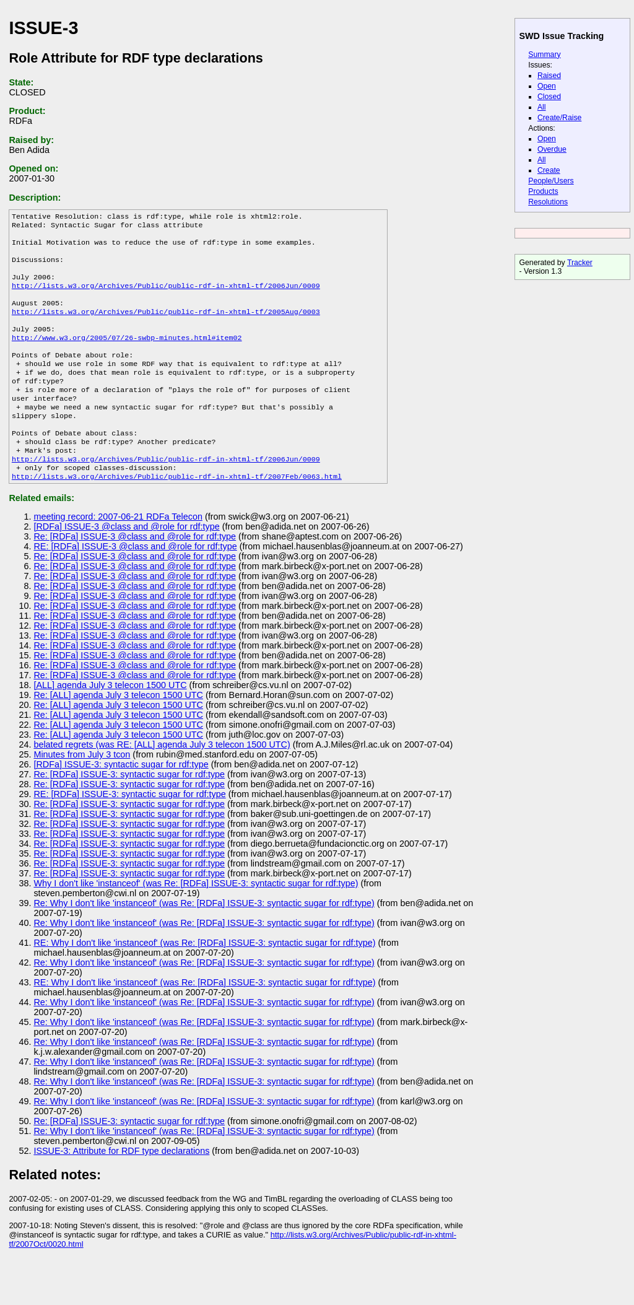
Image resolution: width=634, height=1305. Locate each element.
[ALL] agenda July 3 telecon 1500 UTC (109, 723)
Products (543, 191)
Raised (549, 75)
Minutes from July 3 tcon (81, 793)
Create (548, 170)
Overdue (552, 149)
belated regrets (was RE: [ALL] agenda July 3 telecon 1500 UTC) (161, 783)
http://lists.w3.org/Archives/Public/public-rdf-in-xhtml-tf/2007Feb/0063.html (177, 515)
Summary (544, 54)
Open (546, 86)
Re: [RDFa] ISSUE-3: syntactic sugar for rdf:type (129, 813)
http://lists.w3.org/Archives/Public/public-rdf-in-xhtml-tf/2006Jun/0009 (166, 297)
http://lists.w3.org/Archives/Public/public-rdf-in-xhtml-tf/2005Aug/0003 (166, 326)
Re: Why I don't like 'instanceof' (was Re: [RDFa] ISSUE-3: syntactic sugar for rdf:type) (203, 941)
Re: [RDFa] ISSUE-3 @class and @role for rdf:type (134, 575)
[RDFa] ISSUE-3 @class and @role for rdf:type (126, 565)
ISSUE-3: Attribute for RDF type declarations (121, 1189)
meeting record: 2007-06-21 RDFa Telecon (117, 555)
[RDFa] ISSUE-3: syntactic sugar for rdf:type (120, 803)
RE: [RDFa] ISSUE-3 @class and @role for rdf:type (135, 585)
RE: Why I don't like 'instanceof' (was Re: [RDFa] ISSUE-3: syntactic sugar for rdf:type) (204, 981)
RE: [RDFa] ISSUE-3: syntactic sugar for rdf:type (129, 832)
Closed (549, 96)
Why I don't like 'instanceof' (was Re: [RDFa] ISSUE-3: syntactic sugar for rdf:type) (195, 922)
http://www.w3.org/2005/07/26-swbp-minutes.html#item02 (127, 356)
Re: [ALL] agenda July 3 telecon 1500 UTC (118, 733)
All (541, 107)
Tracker (580, 262)
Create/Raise (559, 117)
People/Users (550, 181)
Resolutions (548, 202)
